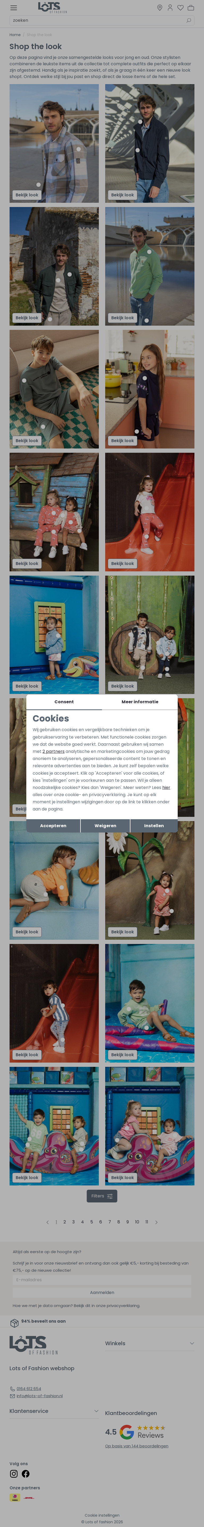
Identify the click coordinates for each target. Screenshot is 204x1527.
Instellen (154, 826)
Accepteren (53, 826)
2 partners (53, 751)
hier (166, 787)
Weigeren (105, 826)
